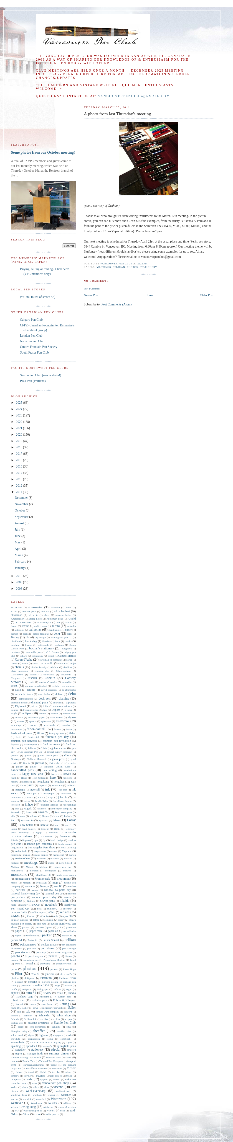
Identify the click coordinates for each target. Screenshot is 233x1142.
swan (68, 1057)
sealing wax (17, 1022)
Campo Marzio (67, 655)
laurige (68, 825)
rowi (35, 1007)
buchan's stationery (41, 648)
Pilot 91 (35, 974)
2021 (19, 428)
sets (68, 1026)
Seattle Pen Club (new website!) (40, 375)
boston (28, 644)
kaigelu (28, 808)
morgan (26, 882)
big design (40, 637)
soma (50, 1038)
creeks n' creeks (48, 682)
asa (58, 622)
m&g (73, 847)
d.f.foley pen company (64, 686)
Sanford (68, 1011)
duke (44, 709)
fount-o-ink (33, 737)
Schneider (44, 1015)
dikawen (57, 702)
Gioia (67, 755)
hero (53, 777)
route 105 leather (19, 1007)
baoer (68, 629)
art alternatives (23, 622)
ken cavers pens (63, 812)
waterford (41, 1099)
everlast (67, 725)
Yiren (26, 1114)
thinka (19, 1072)
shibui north (17, 1035)
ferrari (69, 729)
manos (26, 854)
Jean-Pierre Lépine (62, 801)
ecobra (42, 713)
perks (14, 969)
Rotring (64, 1004)
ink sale (63, 789)
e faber (68, 709)
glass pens (58, 759)
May (18, 542)
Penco (68, 956)
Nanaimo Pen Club (32, 341)
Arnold (72, 618)
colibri (33, 674)
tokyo (68, 1072)
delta (72, 694)
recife (14, 989)
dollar (46, 706)
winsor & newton (67, 1107)
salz (28, 1011)
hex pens (67, 777)
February (21, 561)
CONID (32, 678)
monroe (67, 870)
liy (44, 840)
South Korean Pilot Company (45, 1042)
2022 (19, 422)
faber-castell (36, 729)
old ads (64, 912)
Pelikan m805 (49, 944)
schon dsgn (64, 1015)
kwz (13, 820)
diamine (64, 698)
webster (52, 1103)
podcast (19, 981)
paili (59, 927)
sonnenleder (18, 1042)
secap (21, 1026)
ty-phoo (44, 1079)
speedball (31, 1046)
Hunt (22, 785)
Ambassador (17, 618)
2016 (19, 460)
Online (31, 916)
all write (33, 615)
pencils (53, 956)
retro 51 (31, 993)
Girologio (16, 759)
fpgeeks (15, 744)
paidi (49, 927)
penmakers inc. (30, 960)
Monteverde (42, 878)
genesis (14, 755)
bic (27, 637)
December (22, 497)
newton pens (47, 900)
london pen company (39, 843)
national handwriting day (25, 893)
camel (51, 655)
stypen (18, 1053)
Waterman (58, 1099)
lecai (57, 828)
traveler (28, 1075)
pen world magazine (61, 952)
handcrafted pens (22, 770)
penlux (14, 960)
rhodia (72, 993)
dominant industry (62, 706)
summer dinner (59, 1053)
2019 (19, 441)
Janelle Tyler (41, 801)
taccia (14, 1061)
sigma (31, 1035)
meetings (103, 267)
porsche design (50, 981)
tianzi (31, 1072)
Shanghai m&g (19, 1031)
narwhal (20, 889)
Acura (14, 611)
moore (14, 882)
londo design (57, 840)
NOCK (36, 904)
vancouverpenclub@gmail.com (134, 96)
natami (34, 890)
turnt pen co (55, 1075)
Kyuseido (43, 820)
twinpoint (16, 1079)
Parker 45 (67, 935)
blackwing (31, 641)
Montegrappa (22, 878)
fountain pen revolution (57, 740)
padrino (39, 927)
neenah (67, 897)
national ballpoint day (57, 889)
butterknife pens (33, 652)
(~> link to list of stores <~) (37, 297)
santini (14, 1015)
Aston (14, 626)
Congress (15, 678)
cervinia (62, 663)
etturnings (16, 725)
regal (68, 989)
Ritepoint (44, 996)
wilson (14, 1107)
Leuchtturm (47, 836)
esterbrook (62, 721)
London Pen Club (31, 335)
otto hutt (41, 923)
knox (22, 816)
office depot (38, 912)
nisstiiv (24, 904)
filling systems (56, 733)
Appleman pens (54, 618)
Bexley (15, 637)
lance (57, 825)
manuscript (58, 854)
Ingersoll (35, 789)
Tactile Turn (29, 1061)
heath (13, 777)
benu (57, 633)
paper (18, 931)
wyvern (50, 1110)
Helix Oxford (39, 777)
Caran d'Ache (23, 659)
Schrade (15, 1019)
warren (14, 1099)
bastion (14, 633)
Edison (54, 713)
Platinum (46, 978)
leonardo (53, 832)
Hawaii (67, 773)
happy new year (32, 773)
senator (56, 1026)
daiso (18, 689)
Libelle (14, 840)
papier (18, 935)
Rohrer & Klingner (64, 1000)
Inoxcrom (66, 793)
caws (35, 663)
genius (28, 755)
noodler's (51, 904)
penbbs (15, 956)
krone (56, 816)
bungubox (67, 648)
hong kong (43, 781)
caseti (25, 663)
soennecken (34, 1038)
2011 (19, 492)
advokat (45, 611)
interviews (16, 797)
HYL (31, 785)
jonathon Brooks (49, 804)
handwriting (50, 770)
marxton (67, 858)
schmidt (28, 1015)
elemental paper (36, 717)
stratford (71, 1049)
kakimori (41, 808)
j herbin (62, 797)
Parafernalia (31, 935)
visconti (58, 1087)
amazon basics (63, 615)
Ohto (52, 912)
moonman (63, 878)
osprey (61, 919)
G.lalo (44, 748)
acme (68, 607)
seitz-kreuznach (38, 1026)
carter (69, 659)
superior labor (53, 1057)
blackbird (15, 641)
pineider (49, 974)
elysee (72, 717)
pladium (15, 978)
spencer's (47, 1046)
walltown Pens (19, 1094)
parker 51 (16, 940)
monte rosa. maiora (66, 874)
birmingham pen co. (61, 637)
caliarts (23, 655)
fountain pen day (57, 737)
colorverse (48, 674)
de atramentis (69, 689)
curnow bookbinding (36, 686)
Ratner (68, 985)
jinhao (29, 804)
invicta (29, 797)
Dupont (56, 709)
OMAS (15, 916)
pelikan (119, 267)
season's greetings (38, 1022)
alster (47, 615)
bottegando (43, 644)
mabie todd (21, 851)
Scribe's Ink (30, 1019)
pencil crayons (35, 956)
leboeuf (45, 828)
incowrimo (56, 785)
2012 (19, 485)
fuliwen (32, 748)
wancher (66, 1094)
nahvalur (30, 886)
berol (69, 633)
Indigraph (20, 789)
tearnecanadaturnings (33, 1064)
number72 (52, 908)
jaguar (27, 801)
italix (40, 797)
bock (57, 641)
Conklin (50, 678)
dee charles (44, 694)
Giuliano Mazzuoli (36, 759)
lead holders (29, 828)
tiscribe (56, 1072)
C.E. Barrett (52, 652)
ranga (57, 985)
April (18, 548)
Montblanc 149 (43, 874)
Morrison (41, 882)
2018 (19, 447)
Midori (29, 867)
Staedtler (20, 1049)
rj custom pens (63, 996)
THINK (71, 1068)
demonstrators (26, 698)
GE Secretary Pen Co (30, 751)
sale (19, 1011)
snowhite (15, 1038)
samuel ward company (47, 1011)
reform (57, 989)
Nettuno (31, 900)
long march (17, 847)
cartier (14, 663)
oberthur (67, 908)
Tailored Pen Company (51, 1061)
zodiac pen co (52, 1114)
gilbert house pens (48, 755)
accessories (35, 607)
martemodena (22, 858)
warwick (27, 1099)
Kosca (45, 816)
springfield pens (66, 1046)
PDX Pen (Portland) (33, 381)
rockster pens (39, 1000)
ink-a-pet (31, 793)
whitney (67, 1103)
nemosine (16, 900)
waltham (37, 1094)
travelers (40, 1075)
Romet (19, 1004)
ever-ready (49, 725)
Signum (43, 1035)
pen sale (31, 948)
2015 (19, 466)
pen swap (41, 952)
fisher (72, 733)
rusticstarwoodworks (52, 1007)
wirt (17, 1110)
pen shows (47, 948)
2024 (19, 409)
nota (39, 908)
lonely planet (64, 843)
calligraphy (37, 655)
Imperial (42, 785)
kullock (68, 816)
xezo (62, 1110)
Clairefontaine (63, 670)
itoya (50, 797)
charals (19, 667)
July (18, 529)
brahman (59, 644)
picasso (54, 969)
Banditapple (54, 629)
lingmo (26, 840)
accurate (55, 607)
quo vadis (26, 985)
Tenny (54, 1064)
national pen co (54, 893)
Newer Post (91, 295)
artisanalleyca (44, 622)
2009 (19, 582)
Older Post (207, 295)
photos (132, 267)
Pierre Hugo (69, 969)
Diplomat (20, 706)
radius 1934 (42, 985)
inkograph (48, 793)
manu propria (41, 854)
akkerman (16, 615)
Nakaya (44, 886)
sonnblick (66, 1038)
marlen (72, 854)
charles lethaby (39, 667)
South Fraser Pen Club (34, 352)
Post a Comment (92, 288)
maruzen (55, 858)
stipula (55, 1049)
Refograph (42, 989)
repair (14, 993)
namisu (71, 886)
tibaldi (43, 1072)
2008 (19, 588)
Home (149, 295)
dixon (35, 706)
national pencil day (44, 897)
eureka (32, 725)
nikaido (64, 900)
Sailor (72, 1007)
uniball (56, 1079)
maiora (53, 851)
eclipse (27, 713)
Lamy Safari (25, 825)
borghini (15, 644)
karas (29, 812)
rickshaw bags (24, 996)
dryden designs (30, 709)
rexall (60, 993)
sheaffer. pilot (64, 1031)
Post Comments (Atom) (116, 304)
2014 (19, 473)
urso (34, 1083)
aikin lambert (62, 611)
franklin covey (51, 744)
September (22, 517)
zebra (37, 1114)
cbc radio (47, 663)
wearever (17, 1103)
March (19, 555)
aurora (56, 626)
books (68, 641)
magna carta (40, 851)
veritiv (14, 1087)
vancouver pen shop (55, 1083)
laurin (14, 828)
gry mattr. (71, 763)
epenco (32, 721)
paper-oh (53, 931)
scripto (68, 1019)
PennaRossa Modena (54, 960)
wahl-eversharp (36, 1091)
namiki (58, 886)
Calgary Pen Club (31, 319)
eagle (14, 713)
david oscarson (49, 689)
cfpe (73, 663)
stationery (148, 267)
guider (19, 766)
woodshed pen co (33, 1110)
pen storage (69, 948)
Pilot (18, 973)
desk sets (45, 698)
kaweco (43, 812)
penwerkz (45, 963)
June (18, 536)
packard (26, 927)
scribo (44, 1019)
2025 (19, 402)
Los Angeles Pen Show (41, 847)
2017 (19, 453)
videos (36, 1087)
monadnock (17, 870)
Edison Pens (69, 713)
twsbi (29, 1079)
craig (31, 682)
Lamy (71, 820)
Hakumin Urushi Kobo (57, 766)
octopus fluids (19, 912)
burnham (15, 652)
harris (54, 774)
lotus (63, 847)
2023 (19, 415)
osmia (36, 919)
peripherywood (63, 963)
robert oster (18, 1000)
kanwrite (16, 812)
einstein (19, 717)
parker (47, 935)
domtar (14, 709)
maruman (41, 858)
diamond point (39, 702)
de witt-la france (24, 694)
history (14, 781)
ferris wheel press (21, 733)
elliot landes (56, 717)
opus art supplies (19, 919)
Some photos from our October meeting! (43, 152)
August (20, 523)
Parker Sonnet (51, 940)
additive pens (29, 611)
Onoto (44, 916)
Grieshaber (55, 763)
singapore (58, 1035)
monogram (50, 870)
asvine (25, 626)
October (20, 510)
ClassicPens (17, 674)
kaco (17, 808)
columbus (66, 674)
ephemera (46, 721)
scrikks (56, 1019)
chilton (54, 667)
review (47, 993)
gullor (33, 766)
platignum (29, 978)
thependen (56, 1068)
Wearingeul (37, 1103)
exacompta (16, 729)
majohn (15, 854)
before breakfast (41, 633)
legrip (38, 832)
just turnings (69, 804)
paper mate (36, 931)
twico (69, 1075)
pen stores (21, 952)
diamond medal (19, 702)
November (22, 504)
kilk (13, 816)
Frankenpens (30, 744)
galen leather (58, 748)
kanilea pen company (61, 808)
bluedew (46, 641)
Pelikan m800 (28, 944)
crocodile (67, 682)
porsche (32, 981)
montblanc (19, 874)
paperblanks (69, 931)
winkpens (48, 1107)
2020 (19, 434)
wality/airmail (63, 1091)
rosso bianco (47, 1004)
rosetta (32, 1004)
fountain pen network (24, 740)
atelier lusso (40, 626)
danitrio (31, 689)
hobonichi (27, 781)
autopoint (19, 629)
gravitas (39, 763)
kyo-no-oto (27, 820)
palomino (71, 927)
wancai (51, 1094)
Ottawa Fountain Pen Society (38, 347)
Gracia (26, 763)
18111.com (16, 607)
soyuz (69, 1042)
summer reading (19, 1057)
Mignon (43, 867)
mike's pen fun (62, 867)
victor (25, 1087)
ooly (55, 916)
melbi (51, 862)
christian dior (42, 670)
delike (59, 694)
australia (71, 626)
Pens (17, 963)
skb (70, 1035)
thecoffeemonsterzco (36, 1068)
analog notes (35, 618)
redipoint (26, 989)
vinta (46, 1087)
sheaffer (39, 1031)
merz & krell (65, 862)
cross (14, 685)
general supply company (59, 751)
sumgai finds (35, 1053)
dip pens (71, 702)
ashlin (68, 622)
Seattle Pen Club (65, 1022)
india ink (71, 785)
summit (36, 1057)
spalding (16, 1046)
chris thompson (19, 670)
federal (57, 729)
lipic (36, 840)
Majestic (67, 851)
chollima (67, 667)
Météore (15, 867)
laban (56, 820)
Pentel (29, 963)
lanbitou (44, 825)
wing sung (29, 1106)
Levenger (65, 836)
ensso (20, 721)
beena (25, 633)
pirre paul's (66, 974)
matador (15, 862)
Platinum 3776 (67, 978)
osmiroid (48, 919)
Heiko (24, 777)
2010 (19, 576)
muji (55, 882)
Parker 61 (33, 940)
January (20, 568)
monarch (34, 870)
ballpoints (35, 629)
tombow (15, 1075)
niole (13, 904)
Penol (73, 960)
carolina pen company (50, 659)
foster (19, 737)
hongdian (59, 781)
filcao (40, 733)
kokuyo (34, 816)
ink (47, 789)
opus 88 (67, 916)
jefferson (15, 804)
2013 (19, 479)
